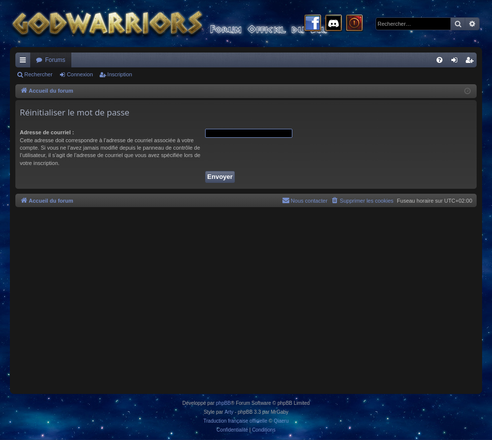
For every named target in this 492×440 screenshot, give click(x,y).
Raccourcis (24, 61)
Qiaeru (280, 421)
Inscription (120, 74)
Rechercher (38, 74)
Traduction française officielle (236, 421)
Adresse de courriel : (47, 132)
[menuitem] (439, 60)
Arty (228, 412)
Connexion (80, 74)
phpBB (223, 403)
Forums (55, 59)
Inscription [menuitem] (471, 61)
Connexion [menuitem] (456, 61)
